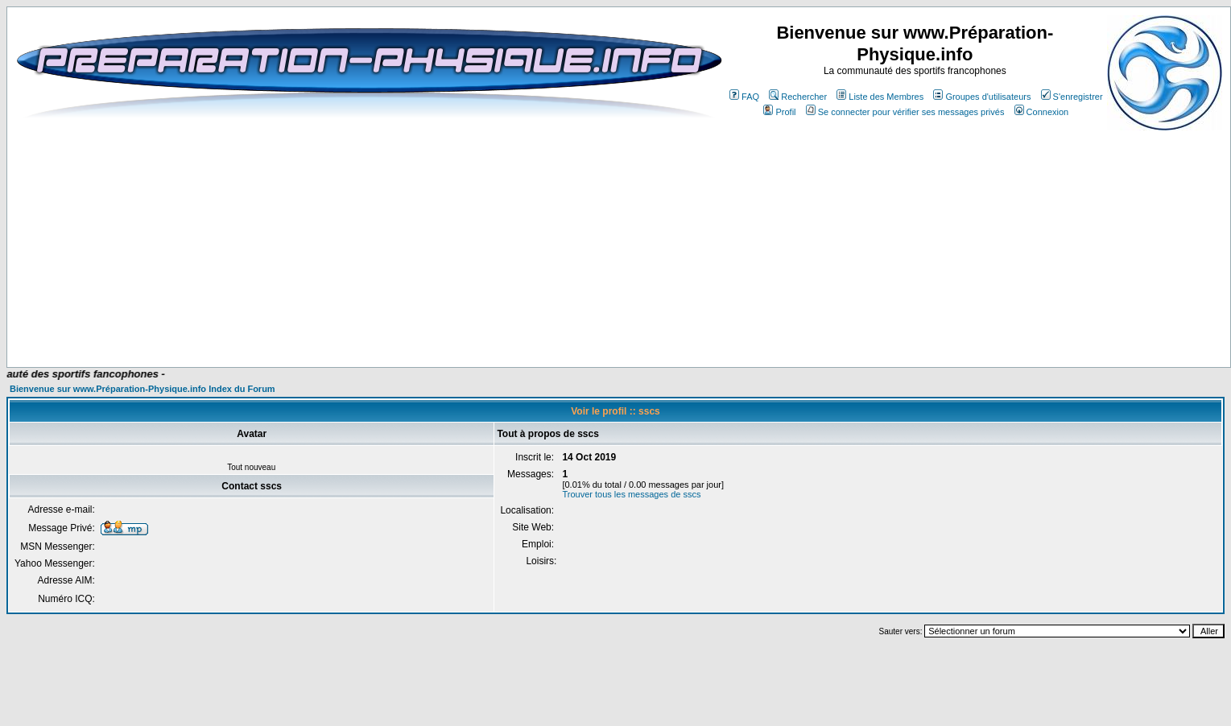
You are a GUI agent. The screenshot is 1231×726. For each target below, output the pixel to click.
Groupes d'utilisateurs (982, 96)
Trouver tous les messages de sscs (631, 494)
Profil (779, 112)
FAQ (744, 96)
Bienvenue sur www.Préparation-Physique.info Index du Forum (142, 389)
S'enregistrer (1072, 96)
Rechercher (798, 96)
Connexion (1041, 112)
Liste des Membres (880, 96)
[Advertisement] (348, 319)
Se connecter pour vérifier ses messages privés (905, 112)
